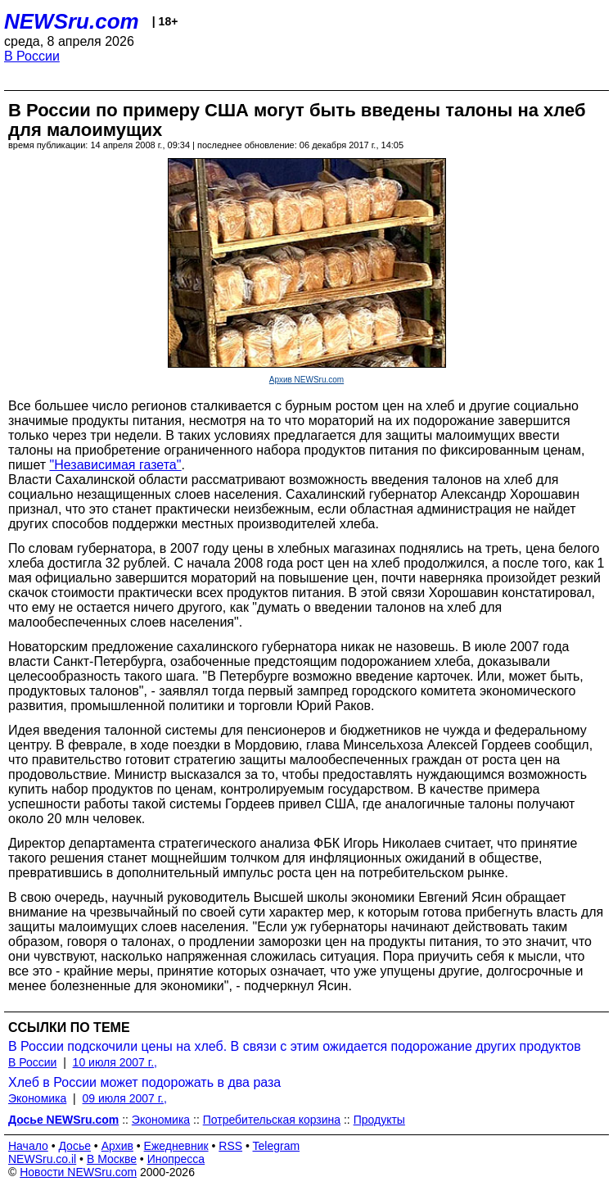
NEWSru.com (71, 21)
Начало (28, 1145)
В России (32, 56)
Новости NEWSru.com (78, 1172)
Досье (74, 1145)
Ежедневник (176, 1145)
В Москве (112, 1159)
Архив (117, 1145)
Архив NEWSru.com (306, 379)
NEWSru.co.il (42, 1159)
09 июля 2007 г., (125, 1098)
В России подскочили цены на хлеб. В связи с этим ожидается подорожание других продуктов (294, 1046)
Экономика (37, 1098)
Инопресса (176, 1159)
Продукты (379, 1119)
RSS (230, 1145)
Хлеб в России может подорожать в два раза (144, 1082)
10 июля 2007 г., (115, 1062)
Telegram (276, 1145)
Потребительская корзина (271, 1119)
